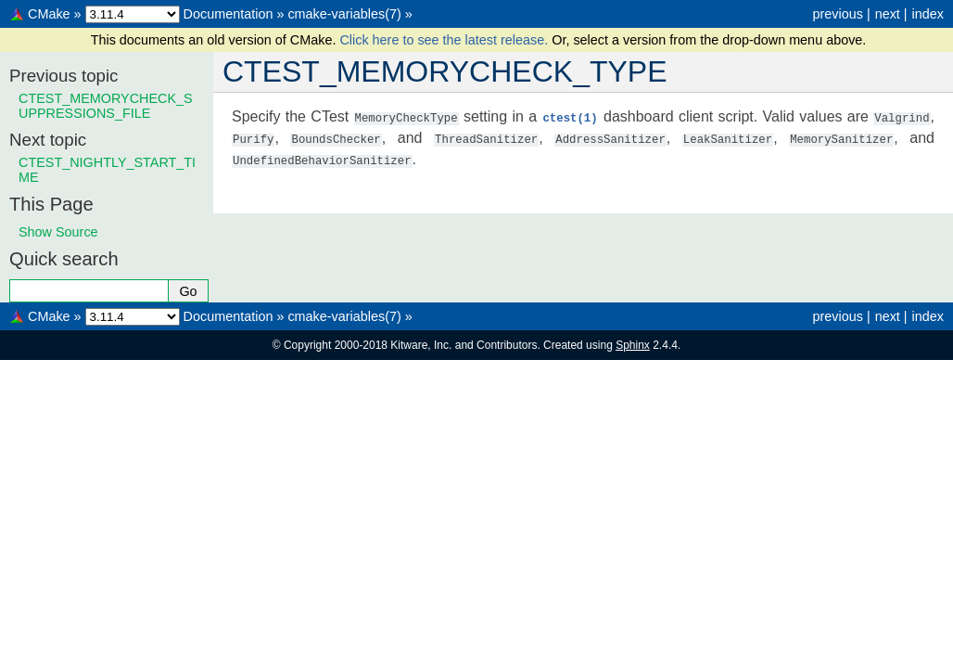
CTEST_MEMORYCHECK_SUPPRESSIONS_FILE (106, 106)
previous (837, 13)
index (928, 13)
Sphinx (633, 345)
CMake (49, 13)
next (887, 13)
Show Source (58, 232)
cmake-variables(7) (343, 13)
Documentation (228, 13)
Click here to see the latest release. (445, 39)
